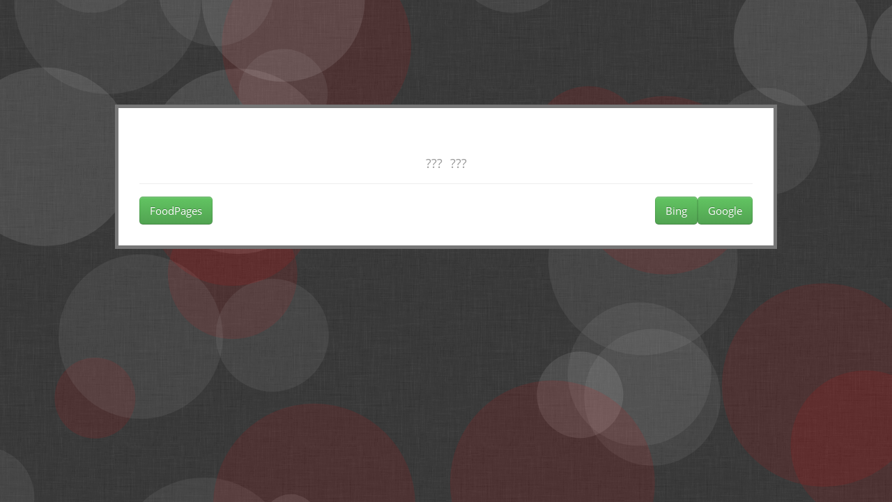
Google (725, 211)
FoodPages (176, 211)
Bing (676, 211)
